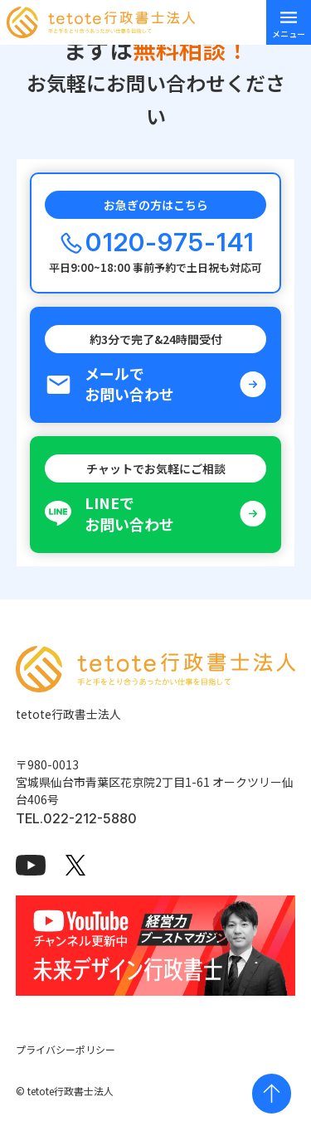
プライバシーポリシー (65, 1049)
